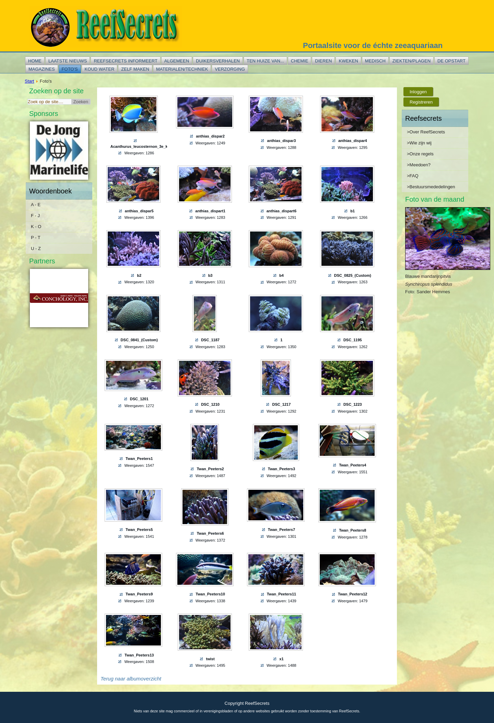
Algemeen (176, 60)
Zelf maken (135, 69)
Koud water (100, 69)
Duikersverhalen (218, 60)
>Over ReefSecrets (426, 131)
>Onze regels (420, 153)
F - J (35, 215)
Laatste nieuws (67, 60)
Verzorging (230, 69)
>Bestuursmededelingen (431, 186)
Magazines (41, 69)
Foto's (70, 69)
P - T (35, 237)
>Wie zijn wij (419, 142)
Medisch (375, 60)
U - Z (36, 248)
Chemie (299, 60)
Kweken (348, 60)
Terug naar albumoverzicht (131, 678)
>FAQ (413, 175)
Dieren (323, 60)
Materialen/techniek (182, 69)
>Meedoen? (419, 164)
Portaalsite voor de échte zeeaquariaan (373, 45)
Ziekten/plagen (411, 60)
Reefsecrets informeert (125, 60)
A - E (35, 204)
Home (35, 60)
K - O (36, 226)
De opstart (451, 60)
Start (29, 81)
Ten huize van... (265, 60)
